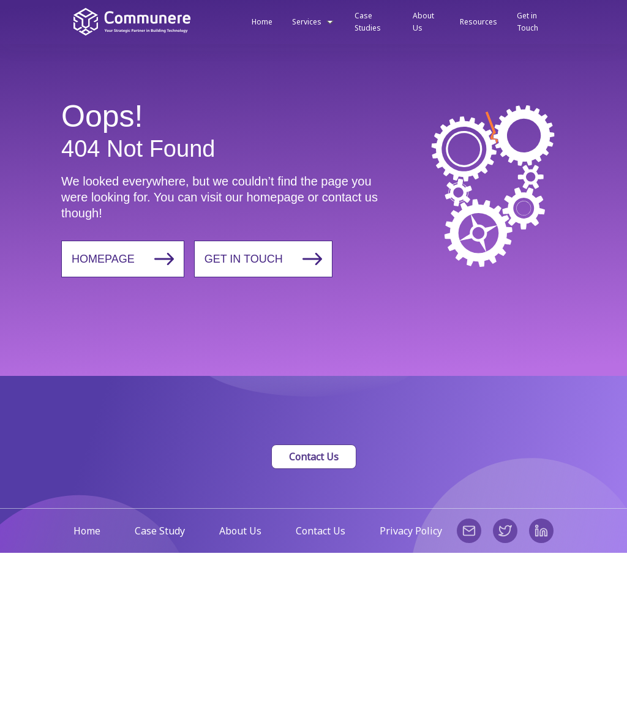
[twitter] (505, 531)
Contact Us (314, 456)
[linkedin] (541, 531)
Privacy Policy (411, 531)
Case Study (160, 531)
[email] (469, 531)
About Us (240, 531)
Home (86, 531)
